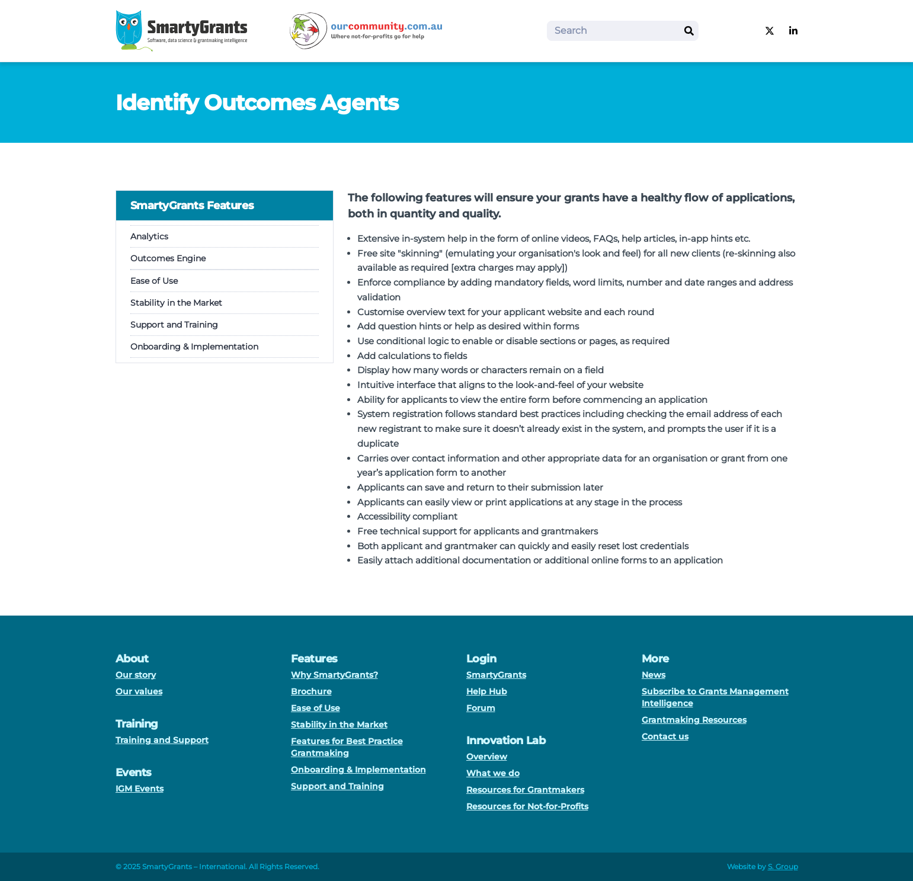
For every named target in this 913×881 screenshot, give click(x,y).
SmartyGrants (496, 674)
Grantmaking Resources (694, 720)
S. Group (783, 866)
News (653, 674)
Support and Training (174, 324)
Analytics (149, 236)
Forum (480, 708)
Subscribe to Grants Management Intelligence (715, 697)
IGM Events (140, 788)
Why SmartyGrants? (334, 674)
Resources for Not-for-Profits (527, 806)
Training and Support (162, 740)
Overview (486, 756)
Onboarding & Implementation (194, 346)
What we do (493, 773)
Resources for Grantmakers (525, 789)
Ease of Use (154, 280)
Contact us (665, 736)
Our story (136, 674)
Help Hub (486, 691)
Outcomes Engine (168, 258)
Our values (139, 691)
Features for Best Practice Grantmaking (347, 747)
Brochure (311, 691)
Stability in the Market (176, 302)
